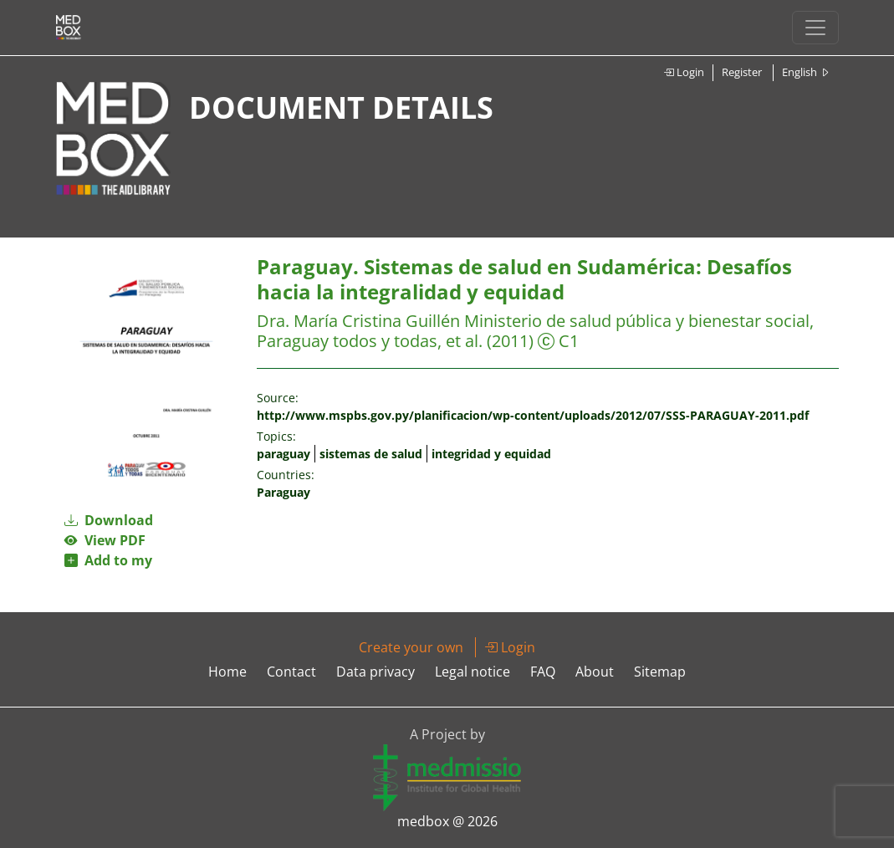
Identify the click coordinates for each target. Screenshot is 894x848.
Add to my (108, 560)
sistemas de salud (370, 454)
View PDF (105, 540)
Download (108, 520)
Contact (291, 671)
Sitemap (660, 671)
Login (683, 71)
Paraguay (283, 492)
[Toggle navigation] (815, 27)
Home (227, 671)
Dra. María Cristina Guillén (360, 320)
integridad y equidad (491, 454)
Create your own (411, 647)
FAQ (542, 671)
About (594, 671)
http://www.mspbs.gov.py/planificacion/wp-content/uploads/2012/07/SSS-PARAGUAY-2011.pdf (533, 415)
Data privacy (375, 671)
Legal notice (472, 671)
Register (742, 71)
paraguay (283, 454)
